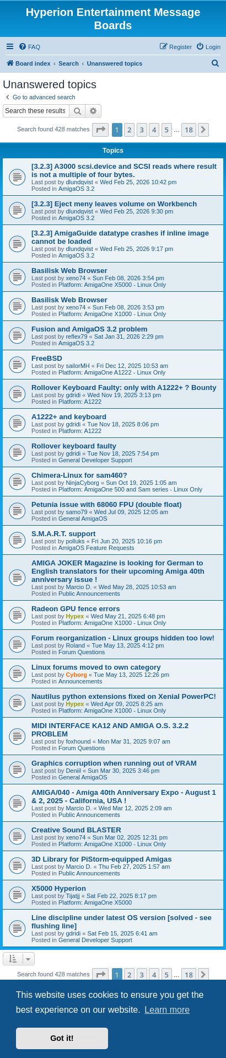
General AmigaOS (82, 518)
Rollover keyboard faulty (73, 446)
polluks (75, 541)
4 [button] (154, 130)
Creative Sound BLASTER (76, 830)
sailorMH (77, 365)
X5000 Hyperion (58, 888)
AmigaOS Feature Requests (96, 547)
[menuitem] (29, 47)
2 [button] (129, 130)
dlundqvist (79, 182)
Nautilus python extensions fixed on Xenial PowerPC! (123, 696)
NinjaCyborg (82, 482)
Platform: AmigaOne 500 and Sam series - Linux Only (130, 489)
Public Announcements (89, 593)
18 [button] (189, 130)
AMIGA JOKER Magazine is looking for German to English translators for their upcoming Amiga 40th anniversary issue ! (118, 571)
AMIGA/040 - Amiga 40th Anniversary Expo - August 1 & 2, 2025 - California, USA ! (123, 796)
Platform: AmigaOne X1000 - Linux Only (112, 314)
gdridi (73, 395)
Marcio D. (79, 587)
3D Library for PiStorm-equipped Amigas (101, 859)
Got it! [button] (61, 1038)
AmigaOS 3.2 (76, 188)
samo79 (76, 512)
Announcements (80, 681)
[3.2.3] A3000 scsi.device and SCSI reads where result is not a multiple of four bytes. (124, 170)
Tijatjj (72, 896)
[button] (100, 129)
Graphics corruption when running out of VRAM (114, 763)
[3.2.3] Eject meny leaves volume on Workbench (114, 204)
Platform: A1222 (79, 401)
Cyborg (76, 674)
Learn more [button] (167, 1009)
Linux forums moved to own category (95, 667)
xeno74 (75, 278)
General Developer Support (95, 460)
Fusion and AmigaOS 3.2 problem (89, 329)
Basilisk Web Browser (69, 270)
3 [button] (142, 130)
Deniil (73, 770)
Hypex (75, 616)
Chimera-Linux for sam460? (79, 475)
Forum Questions (81, 652)
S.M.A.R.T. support (63, 534)
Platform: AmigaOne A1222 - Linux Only (111, 372)
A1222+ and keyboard (68, 417)
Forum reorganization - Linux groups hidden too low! (122, 638)
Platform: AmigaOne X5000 (95, 902)
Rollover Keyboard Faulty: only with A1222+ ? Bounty (123, 387)
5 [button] (167, 130)
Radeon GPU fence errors (75, 609)
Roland (75, 645)
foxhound (78, 741)
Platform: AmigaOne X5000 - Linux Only (112, 284)
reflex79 (76, 336)
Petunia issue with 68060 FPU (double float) (106, 504)
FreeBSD (46, 358)
